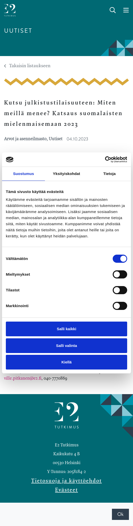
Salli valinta (66, 345)
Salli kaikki (66, 329)
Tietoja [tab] (109, 173)
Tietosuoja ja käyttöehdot (66, 481)
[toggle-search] (112, 10)
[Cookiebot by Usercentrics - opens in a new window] (105, 159)
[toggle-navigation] (126, 10)
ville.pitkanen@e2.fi (22, 378)
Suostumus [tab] (23, 173)
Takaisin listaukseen (27, 65)
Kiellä (66, 362)
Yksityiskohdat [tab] (66, 173)
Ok (120, 514)
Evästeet (66, 490)
